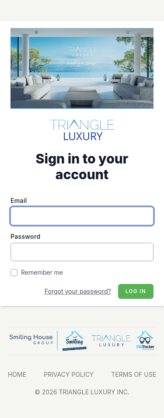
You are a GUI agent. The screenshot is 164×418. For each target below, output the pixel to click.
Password (25, 236)
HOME (17, 374)
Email (18, 200)
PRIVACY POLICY (69, 374)
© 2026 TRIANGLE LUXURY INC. (82, 392)
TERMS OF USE (133, 374)
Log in (136, 291)
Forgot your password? (78, 291)
